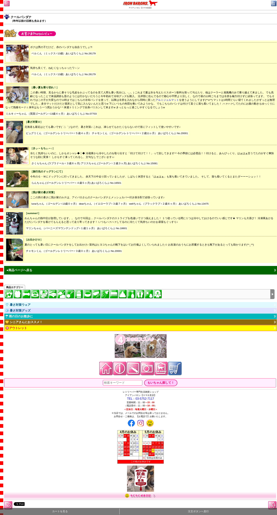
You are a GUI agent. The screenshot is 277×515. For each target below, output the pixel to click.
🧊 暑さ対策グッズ (18, 310)
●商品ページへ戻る (19, 270)
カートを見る (60, 511)
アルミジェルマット (167, 100)
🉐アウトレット (16, 328)
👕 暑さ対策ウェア (18, 304)
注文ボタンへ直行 (198, 511)
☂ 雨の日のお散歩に (19, 316)
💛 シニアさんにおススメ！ (23, 322)
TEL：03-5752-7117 (140, 398)
